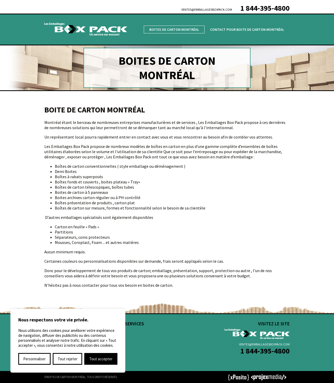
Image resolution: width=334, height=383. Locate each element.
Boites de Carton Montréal (174, 29)
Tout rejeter (67, 358)
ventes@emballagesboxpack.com (206, 9)
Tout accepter (100, 358)
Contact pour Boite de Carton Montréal (247, 29)
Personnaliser (34, 358)
